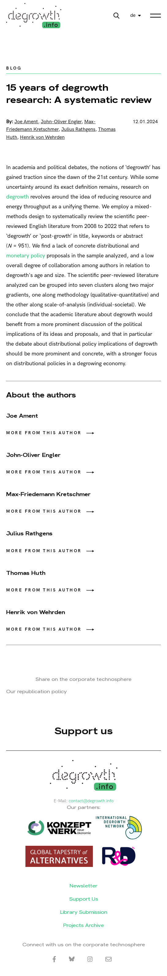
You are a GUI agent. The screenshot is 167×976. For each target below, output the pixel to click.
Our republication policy (36, 691)
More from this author (44, 432)
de (132, 15)
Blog (13, 68)
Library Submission (83, 912)
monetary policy (25, 256)
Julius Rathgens (78, 129)
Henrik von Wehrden (42, 137)
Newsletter (83, 886)
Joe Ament (26, 122)
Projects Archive (83, 925)
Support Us (83, 899)
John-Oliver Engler (61, 122)
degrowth (17, 197)
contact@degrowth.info (91, 800)
